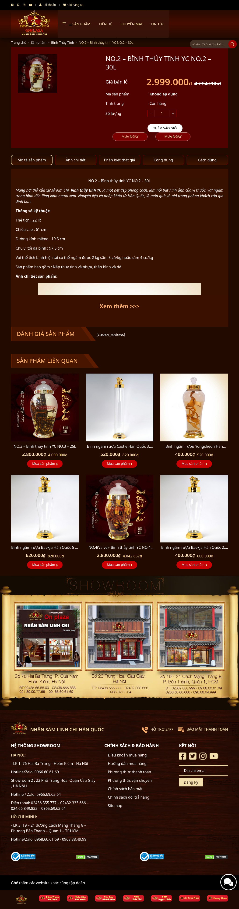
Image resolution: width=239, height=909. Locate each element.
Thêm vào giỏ (165, 128)
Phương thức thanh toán (129, 771)
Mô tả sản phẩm (32, 160)
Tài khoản (47, 5)
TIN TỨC (158, 24)
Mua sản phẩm (43, 463)
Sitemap (115, 805)
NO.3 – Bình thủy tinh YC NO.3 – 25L (45, 446)
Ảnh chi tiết (76, 160)
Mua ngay (130, 136)
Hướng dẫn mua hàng (127, 763)
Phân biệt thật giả (119, 160)
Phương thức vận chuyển (130, 780)
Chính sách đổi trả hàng (128, 797)
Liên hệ (105, 24)
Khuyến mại (131, 24)
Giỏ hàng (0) (73, 5)
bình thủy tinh (83, 190)
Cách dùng (207, 160)
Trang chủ (18, 42)
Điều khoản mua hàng (127, 755)
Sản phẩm (38, 42)
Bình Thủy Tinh (62, 42)
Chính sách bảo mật (125, 788)
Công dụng (163, 160)
